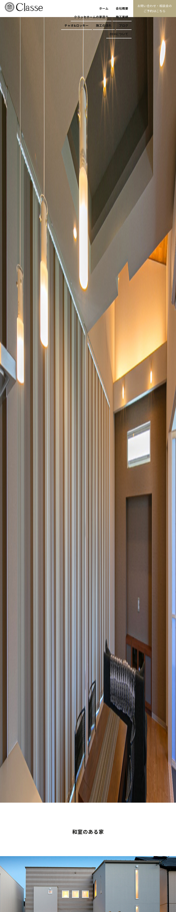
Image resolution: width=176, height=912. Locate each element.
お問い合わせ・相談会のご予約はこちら (154, 8)
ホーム (104, 8)
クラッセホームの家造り (91, 17)
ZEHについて (118, 34)
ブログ (123, 25)
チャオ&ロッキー (76, 25)
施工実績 (122, 17)
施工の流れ (104, 25)
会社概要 (122, 8)
